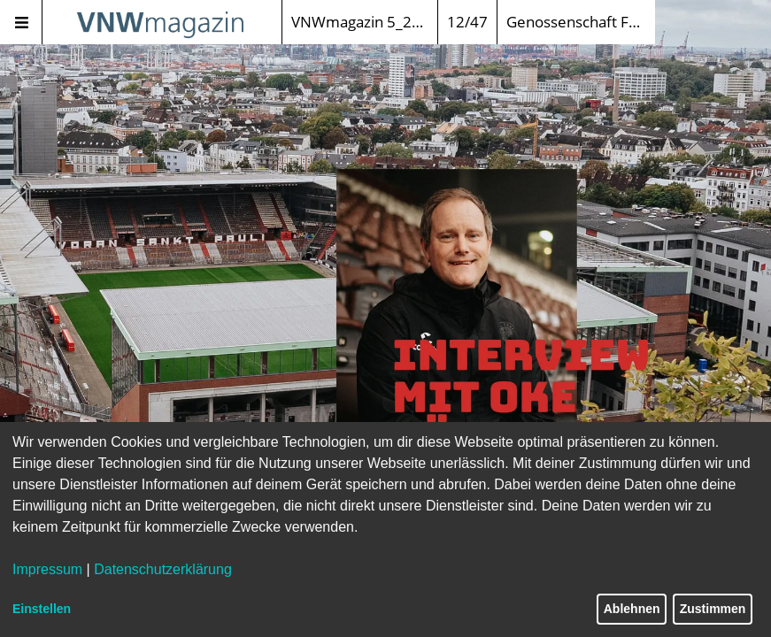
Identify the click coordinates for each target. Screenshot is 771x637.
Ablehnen (632, 609)
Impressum (47, 569)
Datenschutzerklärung (163, 569)
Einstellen (41, 609)
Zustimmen (713, 609)
